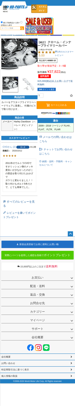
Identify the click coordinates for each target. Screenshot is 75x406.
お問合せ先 (37, 303)
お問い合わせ (8, 363)
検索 (22, 28)
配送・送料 (37, 286)
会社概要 (37, 337)
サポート (37, 328)
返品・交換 (37, 294)
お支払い (37, 277)
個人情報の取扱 (9, 376)
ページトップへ (70, 234)
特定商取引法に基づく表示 (15, 369)
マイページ (37, 320)
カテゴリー (37, 311)
